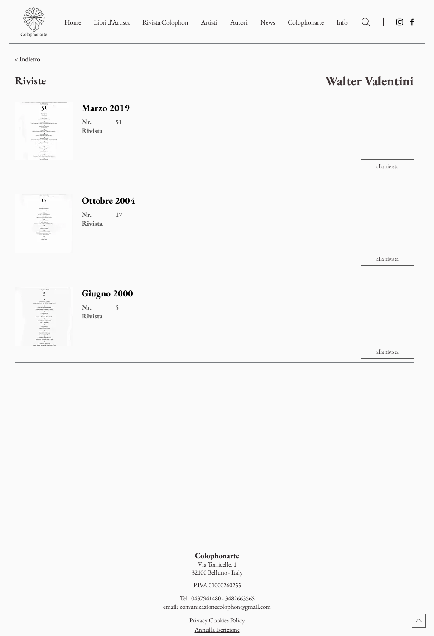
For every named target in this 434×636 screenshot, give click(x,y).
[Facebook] (412, 22)
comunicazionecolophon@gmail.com (225, 607)
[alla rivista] (387, 166)
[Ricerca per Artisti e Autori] (366, 22)
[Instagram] (399, 22)
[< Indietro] (63, 59)
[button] (305, 22)
